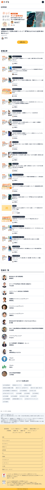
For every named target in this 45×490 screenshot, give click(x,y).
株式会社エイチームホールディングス (29, 475)
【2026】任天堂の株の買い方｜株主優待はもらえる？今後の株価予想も (27, 248)
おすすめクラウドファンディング (31, 398)
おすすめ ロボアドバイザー (8, 393)
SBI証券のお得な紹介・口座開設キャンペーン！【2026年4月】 (25, 112)
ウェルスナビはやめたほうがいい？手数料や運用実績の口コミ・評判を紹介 (27, 176)
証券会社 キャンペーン (17, 385)
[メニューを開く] (43, 2)
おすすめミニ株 (33, 390)
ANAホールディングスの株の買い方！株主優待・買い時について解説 (26, 257)
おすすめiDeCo (35, 393)
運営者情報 (6, 428)
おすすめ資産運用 (6, 398)
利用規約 (25, 428)
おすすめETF (33, 396)
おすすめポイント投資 (24, 396)
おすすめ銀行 (5, 401)
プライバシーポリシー (32, 430)
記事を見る (22, 42)
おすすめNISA (27, 393)
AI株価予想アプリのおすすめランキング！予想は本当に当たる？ (25, 218)
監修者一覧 (15, 430)
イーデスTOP (4, 411)
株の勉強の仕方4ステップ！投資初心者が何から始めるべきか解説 (25, 239)
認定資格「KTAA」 (38, 483)
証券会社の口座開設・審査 (8, 387)
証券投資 (9, 411)
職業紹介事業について (34, 428)
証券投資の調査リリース (17, 398)
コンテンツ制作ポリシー (16, 428)
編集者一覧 (23, 430)
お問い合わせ (28, 432)
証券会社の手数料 (27, 385)
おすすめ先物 (5, 396)
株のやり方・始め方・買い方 (36, 387)
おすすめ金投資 (14, 396)
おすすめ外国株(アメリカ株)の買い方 (10, 390)
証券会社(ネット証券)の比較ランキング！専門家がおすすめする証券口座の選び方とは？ (22, 32)
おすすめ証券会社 (6, 385)
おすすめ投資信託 (23, 390)
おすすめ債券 (18, 393)
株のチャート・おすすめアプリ (22, 387)
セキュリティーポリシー (18, 432)
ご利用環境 (8, 430)
